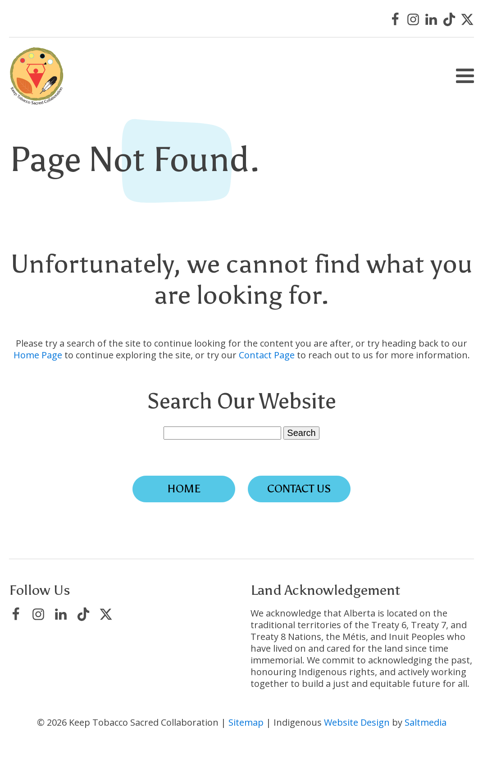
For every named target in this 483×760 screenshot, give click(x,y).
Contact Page (267, 355)
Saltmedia (426, 722)
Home (183, 489)
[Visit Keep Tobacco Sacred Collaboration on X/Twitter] (467, 19)
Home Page (38, 355)
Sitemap (246, 722)
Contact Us (299, 489)
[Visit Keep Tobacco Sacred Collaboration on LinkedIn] (431, 19)
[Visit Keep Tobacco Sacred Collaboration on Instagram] (413, 19)
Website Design (357, 722)
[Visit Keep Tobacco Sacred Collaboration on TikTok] (449, 19)
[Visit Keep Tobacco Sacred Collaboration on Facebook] (395, 19)
